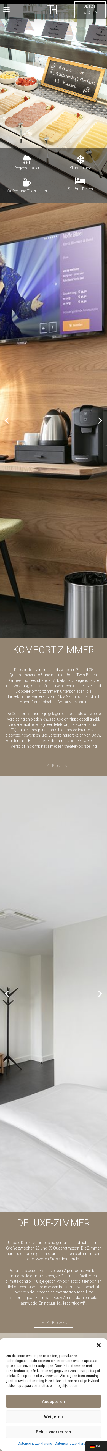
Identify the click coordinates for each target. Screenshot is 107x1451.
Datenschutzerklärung (35, 1443)
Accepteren (53, 1401)
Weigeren (53, 1416)
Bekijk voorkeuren (53, 1431)
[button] (98, 1345)
